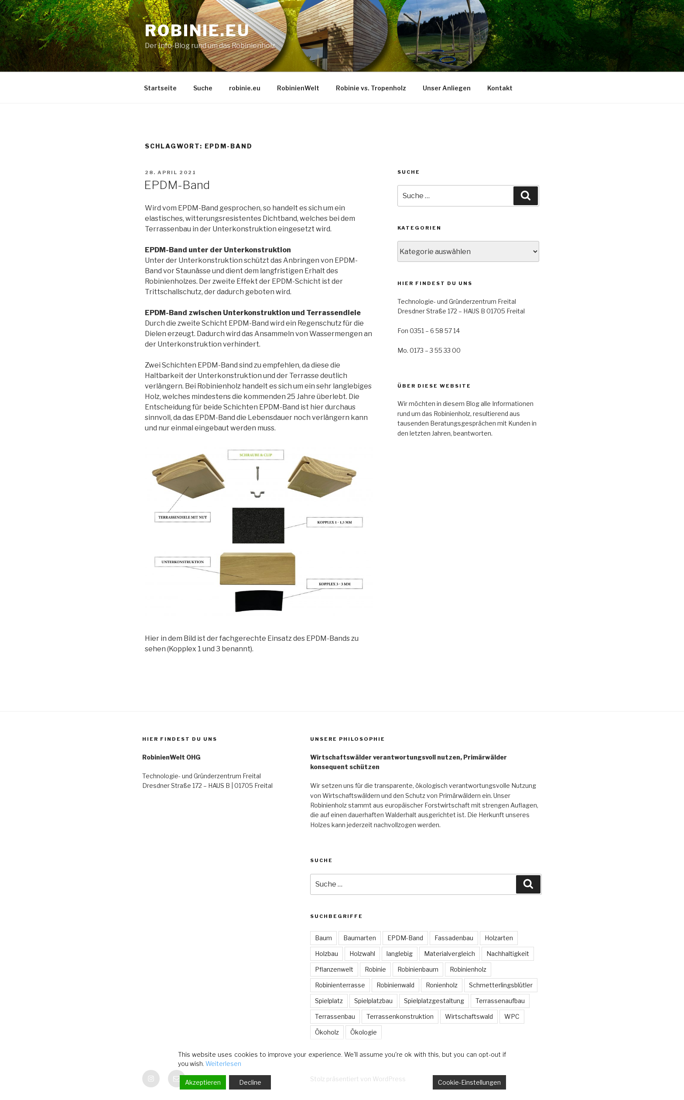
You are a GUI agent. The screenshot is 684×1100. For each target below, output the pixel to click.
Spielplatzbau (373, 1000)
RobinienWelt (298, 88)
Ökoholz (327, 1032)
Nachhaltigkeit (507, 953)
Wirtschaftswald (469, 1016)
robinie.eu (197, 30)
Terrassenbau (335, 1016)
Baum (323, 938)
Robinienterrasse (340, 985)
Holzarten (499, 938)
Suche (202, 88)
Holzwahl (362, 953)
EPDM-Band (177, 185)
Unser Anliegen (447, 88)
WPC (512, 1016)
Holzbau (326, 953)
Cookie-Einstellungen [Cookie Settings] (469, 1082)
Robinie (375, 969)
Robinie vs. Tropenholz (371, 88)
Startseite (160, 88)
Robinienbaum (417, 969)
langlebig (399, 953)
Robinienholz (468, 969)
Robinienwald (395, 985)
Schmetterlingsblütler (501, 985)
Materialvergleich (449, 953)
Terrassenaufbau (500, 1000)
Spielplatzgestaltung (434, 1000)
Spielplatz (329, 1000)
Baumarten (359, 938)
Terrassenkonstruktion (400, 1016)
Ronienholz (442, 985)
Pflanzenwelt (334, 969)
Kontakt (500, 88)
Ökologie (363, 1032)
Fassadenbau (453, 938)
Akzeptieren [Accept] (203, 1082)
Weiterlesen (223, 1063)
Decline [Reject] (250, 1082)
